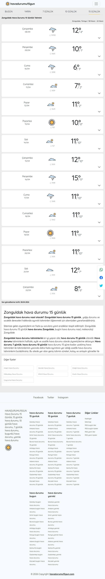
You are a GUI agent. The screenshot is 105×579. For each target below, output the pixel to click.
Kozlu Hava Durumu (80, 374)
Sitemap (88, 422)
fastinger (88, 419)
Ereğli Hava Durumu (80, 368)
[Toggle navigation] (96, 4)
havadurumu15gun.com (62, 574)
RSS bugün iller (90, 425)
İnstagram (63, 397)
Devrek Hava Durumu (46, 368)
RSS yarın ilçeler (91, 435)
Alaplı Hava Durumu (11, 368)
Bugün (9, 11)
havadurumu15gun (20, 4)
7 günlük (48, 11)
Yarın (27, 11)
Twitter (51, 397)
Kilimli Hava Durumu (45, 374)
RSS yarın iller (90, 432)
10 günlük (71, 11)
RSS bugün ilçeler (91, 428)
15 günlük (94, 11)
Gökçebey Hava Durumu (13, 374)
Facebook (38, 397)
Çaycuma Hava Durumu (13, 380)
